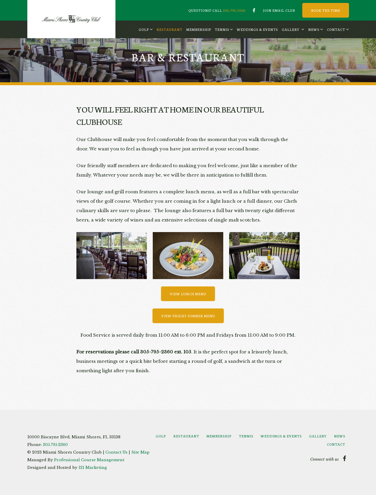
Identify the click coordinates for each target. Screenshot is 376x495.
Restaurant (169, 29)
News (313, 29)
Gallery (290, 29)
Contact (336, 29)
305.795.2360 (234, 10)
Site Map (140, 452)
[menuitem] (146, 29)
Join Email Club (279, 10)
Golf (144, 29)
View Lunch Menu (188, 293)
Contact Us (116, 452)
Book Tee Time (325, 10)
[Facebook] (254, 10)
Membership (198, 29)
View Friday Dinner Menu (188, 315)
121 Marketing (92, 467)
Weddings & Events (257, 29)
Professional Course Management (89, 459)
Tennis (222, 29)
